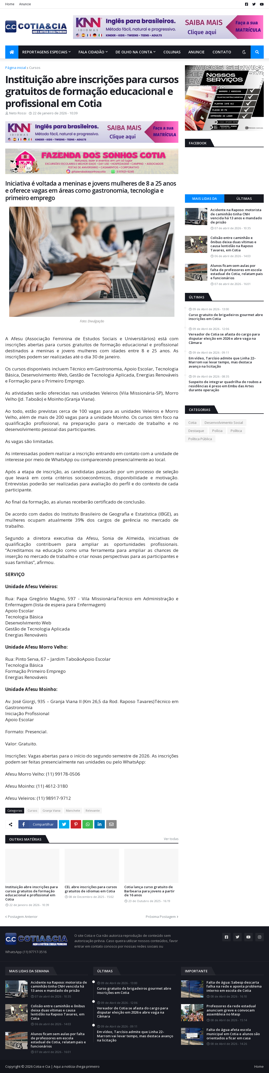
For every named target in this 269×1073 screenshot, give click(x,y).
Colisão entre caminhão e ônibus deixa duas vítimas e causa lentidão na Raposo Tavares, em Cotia (233, 244)
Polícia (217, 430)
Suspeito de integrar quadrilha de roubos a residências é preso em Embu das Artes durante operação (225, 386)
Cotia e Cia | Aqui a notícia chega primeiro (66, 1066)
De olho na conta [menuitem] (134, 51)
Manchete (73, 810)
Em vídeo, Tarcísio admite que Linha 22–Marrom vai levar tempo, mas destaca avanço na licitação (222, 362)
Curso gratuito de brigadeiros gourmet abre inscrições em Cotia (226, 317)
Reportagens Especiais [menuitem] (44, 51)
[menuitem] (11, 52)
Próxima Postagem (161, 916)
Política (236, 430)
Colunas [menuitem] (171, 51)
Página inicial (15, 67)
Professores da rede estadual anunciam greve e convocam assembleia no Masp (231, 1010)
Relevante (93, 810)
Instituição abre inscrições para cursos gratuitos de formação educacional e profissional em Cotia (31, 893)
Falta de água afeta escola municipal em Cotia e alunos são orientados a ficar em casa (233, 1034)
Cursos (34, 67)
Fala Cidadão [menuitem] (91, 51)
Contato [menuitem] (222, 51)
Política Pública (200, 438)
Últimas (244, 198)
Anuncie (25, 4)
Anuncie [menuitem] (196, 51)
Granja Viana (51, 810)
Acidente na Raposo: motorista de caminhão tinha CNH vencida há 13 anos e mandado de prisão (236, 216)
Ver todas (171, 839)
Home (9, 4)
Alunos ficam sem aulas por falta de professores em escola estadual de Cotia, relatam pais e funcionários (236, 272)
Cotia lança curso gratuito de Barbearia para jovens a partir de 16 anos (149, 891)
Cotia (192, 422)
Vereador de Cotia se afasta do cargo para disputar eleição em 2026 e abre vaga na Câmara (224, 338)
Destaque (196, 430)
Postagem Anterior (23, 916)
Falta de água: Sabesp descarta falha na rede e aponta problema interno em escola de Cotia (234, 986)
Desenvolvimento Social (224, 422)
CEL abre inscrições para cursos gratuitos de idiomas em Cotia (91, 889)
